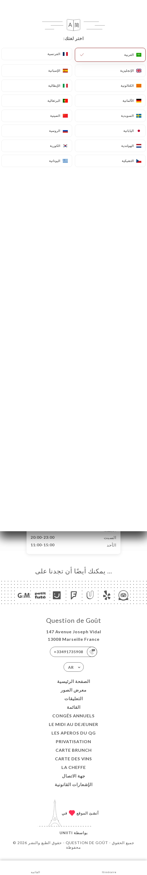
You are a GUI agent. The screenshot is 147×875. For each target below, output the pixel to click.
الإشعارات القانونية (74, 790)
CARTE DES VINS (73, 764)
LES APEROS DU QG (74, 738)
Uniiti (66, 838)
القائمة (73, 712)
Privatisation (73, 747)
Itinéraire (109, 867)
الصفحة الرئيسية (73, 686)
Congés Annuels (73, 721)
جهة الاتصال (73, 781)
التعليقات (73, 704)
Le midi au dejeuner (73, 729)
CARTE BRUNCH (74, 755)
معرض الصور (74, 695)
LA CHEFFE (73, 772)
